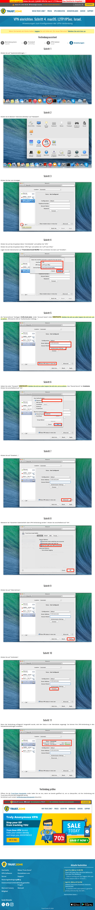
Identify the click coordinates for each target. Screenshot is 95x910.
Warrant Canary (8, 888)
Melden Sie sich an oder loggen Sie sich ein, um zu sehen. (47, 386)
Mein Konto (89, 4)
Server (82, 11)
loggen (37, 31)
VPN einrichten (59, 11)
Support (90, 11)
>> (74, 1)
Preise (49, 11)
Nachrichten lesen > (70, 894)
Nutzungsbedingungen (10, 879)
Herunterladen (72, 11)
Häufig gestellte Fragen (24, 884)
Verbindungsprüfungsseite (26, 797)
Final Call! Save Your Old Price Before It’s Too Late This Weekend (78, 873)
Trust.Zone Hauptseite (18, 793)
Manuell (21, 888)
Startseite (5, 870)
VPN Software (7, 873)
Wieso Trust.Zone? (38, 11)
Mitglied (5, 891)
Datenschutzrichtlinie (10, 883)
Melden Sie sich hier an (77, 31)
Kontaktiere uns (24, 873)
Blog (19, 879)
